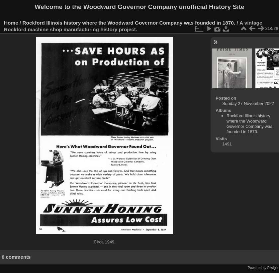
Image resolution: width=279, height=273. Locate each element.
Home (11, 23)
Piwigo (272, 268)
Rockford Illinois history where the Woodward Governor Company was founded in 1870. (129, 23)
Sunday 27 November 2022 (248, 103)
